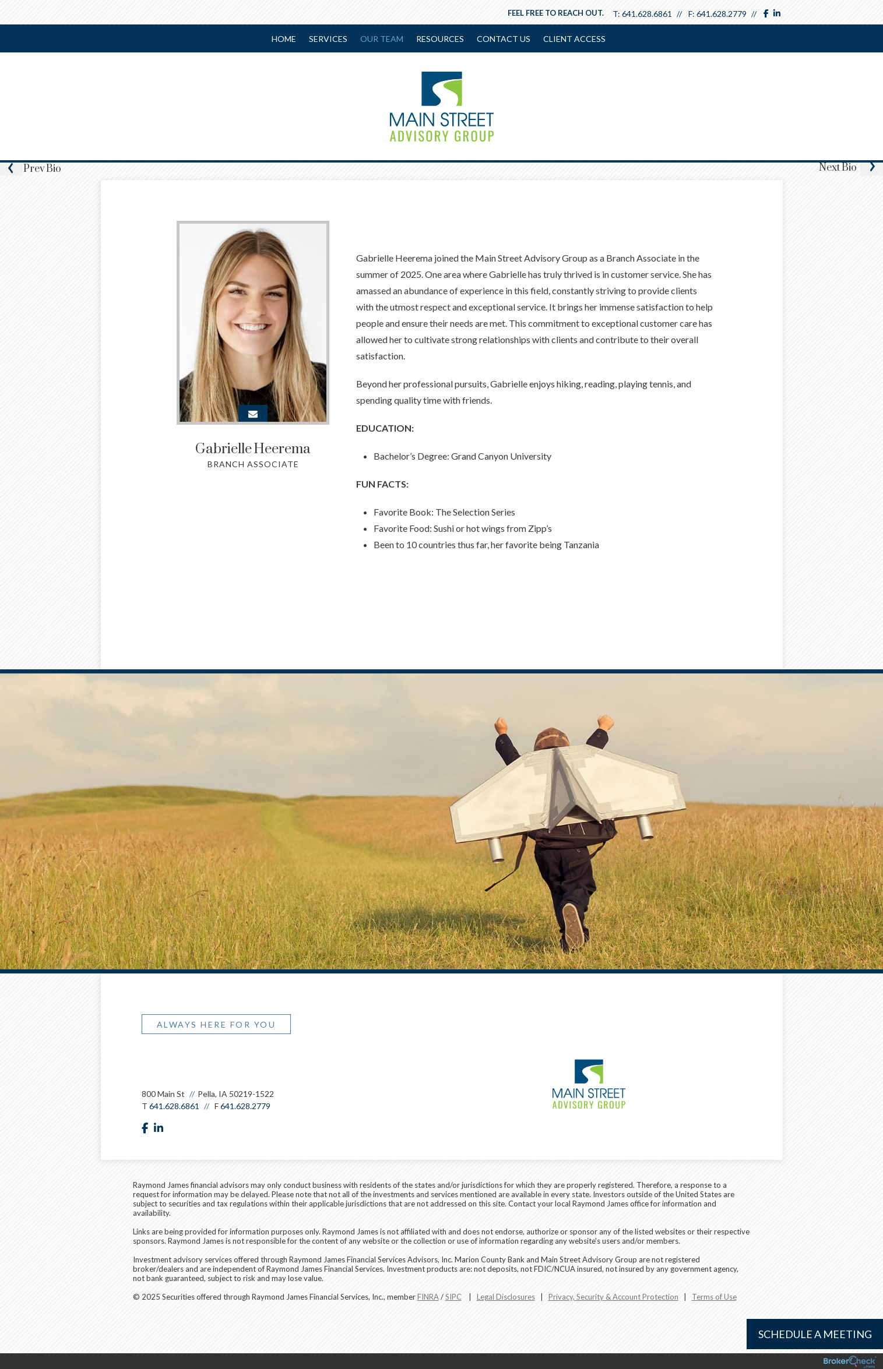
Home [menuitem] (284, 39)
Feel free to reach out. (556, 12)
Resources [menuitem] (440, 39)
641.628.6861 (647, 14)
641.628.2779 (721, 14)
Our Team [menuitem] (381, 39)
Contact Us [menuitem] (503, 39)
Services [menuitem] (328, 39)
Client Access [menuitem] (574, 39)
